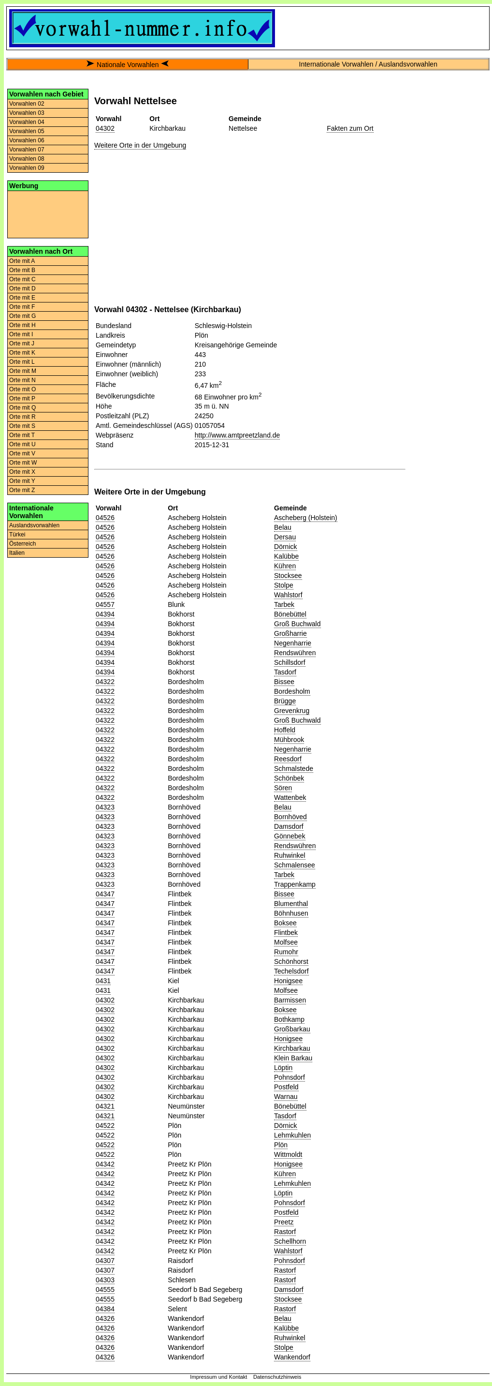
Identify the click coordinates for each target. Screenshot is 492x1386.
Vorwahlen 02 (26, 103)
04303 (105, 1280)
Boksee (285, 923)
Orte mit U (22, 444)
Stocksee (288, 575)
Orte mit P (22, 398)
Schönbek (289, 778)
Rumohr (286, 952)
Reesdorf (288, 759)
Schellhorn (290, 1241)
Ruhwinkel (289, 855)
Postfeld (286, 1087)
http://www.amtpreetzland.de (237, 435)
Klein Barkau (293, 1058)
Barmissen (290, 1000)
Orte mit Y (22, 481)
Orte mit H (22, 325)
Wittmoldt (288, 1154)
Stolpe (283, 585)
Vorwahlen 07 (26, 149)
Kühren (285, 566)
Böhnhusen (291, 913)
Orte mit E (22, 297)
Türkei (17, 534)
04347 (105, 894)
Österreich (22, 543)
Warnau (286, 1096)
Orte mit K (22, 352)
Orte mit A (22, 261)
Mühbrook (289, 739)
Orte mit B (22, 270)
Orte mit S (22, 426)
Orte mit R (22, 416)
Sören (283, 788)
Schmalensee (294, 865)
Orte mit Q (22, 407)
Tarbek (284, 604)
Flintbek (286, 932)
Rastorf (285, 1231)
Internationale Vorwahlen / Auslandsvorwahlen (368, 64)
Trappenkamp (295, 884)
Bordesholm (292, 691)
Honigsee (288, 981)
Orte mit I (21, 334)
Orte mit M (22, 371)
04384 (105, 1309)
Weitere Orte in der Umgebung (140, 145)
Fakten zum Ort (350, 128)
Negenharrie (292, 643)
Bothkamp (289, 1019)
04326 (105, 1318)
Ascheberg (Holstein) (305, 517)
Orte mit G (22, 316)
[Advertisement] (48, 213)
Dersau (285, 537)
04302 (105, 128)
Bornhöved (290, 817)
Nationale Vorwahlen (128, 65)
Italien (17, 552)
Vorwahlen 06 (26, 140)
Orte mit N (22, 380)
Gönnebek (289, 836)
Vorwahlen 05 (26, 131)
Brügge (285, 701)
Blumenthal (291, 903)
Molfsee (286, 942)
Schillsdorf (289, 662)
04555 (105, 1289)
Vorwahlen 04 (26, 122)
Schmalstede (293, 768)
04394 (105, 614)
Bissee (284, 682)
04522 (105, 1125)
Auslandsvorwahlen (34, 525)
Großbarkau (292, 1029)
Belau (282, 527)
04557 (105, 604)
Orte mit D (22, 288)
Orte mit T (22, 435)
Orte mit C (22, 279)
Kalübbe (286, 556)
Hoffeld (284, 730)
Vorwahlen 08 (26, 158)
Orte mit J (21, 343)
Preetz (283, 1222)
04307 (105, 1260)
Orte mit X (22, 471)
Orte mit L (22, 361)
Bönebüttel (290, 614)
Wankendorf (292, 1357)
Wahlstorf (288, 595)
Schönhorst (291, 961)
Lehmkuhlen (292, 1135)
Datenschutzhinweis (277, 1377)
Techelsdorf (291, 971)
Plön (281, 1145)
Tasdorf (285, 672)
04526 (105, 517)
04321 (105, 1106)
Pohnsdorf (289, 1077)
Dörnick (285, 546)
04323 (105, 807)
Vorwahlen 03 (26, 113)
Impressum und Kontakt (218, 1377)
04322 (105, 682)
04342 (105, 1164)
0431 (103, 981)
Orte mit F (22, 306)
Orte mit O (22, 389)
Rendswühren (295, 653)
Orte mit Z (22, 490)
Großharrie (290, 633)
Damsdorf (289, 826)
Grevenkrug (291, 710)
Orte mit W (23, 462)
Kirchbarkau (292, 1048)
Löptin (283, 1067)
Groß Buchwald (297, 624)
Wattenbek (290, 797)
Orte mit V (22, 453)
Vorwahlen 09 (26, 168)
